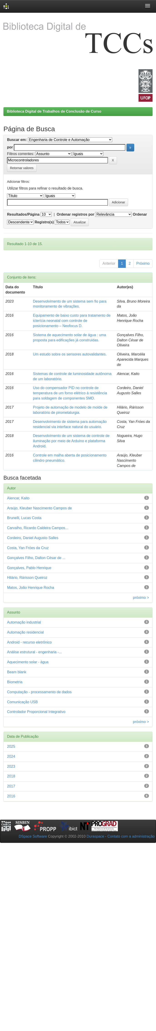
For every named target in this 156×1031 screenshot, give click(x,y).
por (10, 147)
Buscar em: (17, 140)
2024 (11, 756)
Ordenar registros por (75, 214)
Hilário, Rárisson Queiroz (27, 578)
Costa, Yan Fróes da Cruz (28, 548)
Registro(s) (44, 222)
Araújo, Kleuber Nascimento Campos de (39, 508)
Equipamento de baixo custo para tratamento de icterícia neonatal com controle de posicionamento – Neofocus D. (72, 320)
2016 (11, 796)
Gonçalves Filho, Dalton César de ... (36, 558)
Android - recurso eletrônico (29, 642)
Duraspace (95, 836)
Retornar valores (22, 168)
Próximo (143, 263)
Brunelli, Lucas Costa (24, 518)
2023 (11, 766)
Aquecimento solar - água (27, 662)
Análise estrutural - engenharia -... (34, 652)
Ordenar (140, 214)
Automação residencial (25, 632)
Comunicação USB (22, 702)
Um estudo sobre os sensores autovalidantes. (70, 354)
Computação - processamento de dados (39, 692)
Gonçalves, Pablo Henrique (29, 568)
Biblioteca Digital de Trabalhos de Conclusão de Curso (54, 111)
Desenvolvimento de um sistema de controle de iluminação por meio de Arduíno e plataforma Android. (71, 441)
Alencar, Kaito (18, 498)
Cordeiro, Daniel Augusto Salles (32, 538)
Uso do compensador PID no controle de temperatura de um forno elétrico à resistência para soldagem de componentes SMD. (70, 393)
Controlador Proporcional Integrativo (36, 712)
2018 (11, 776)
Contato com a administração (131, 836)
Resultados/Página (23, 214)
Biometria (14, 682)
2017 (11, 786)
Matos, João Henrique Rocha (30, 587)
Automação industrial (24, 622)
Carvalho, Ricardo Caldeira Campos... (37, 528)
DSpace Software (33, 836)
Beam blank (16, 672)
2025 (11, 746)
